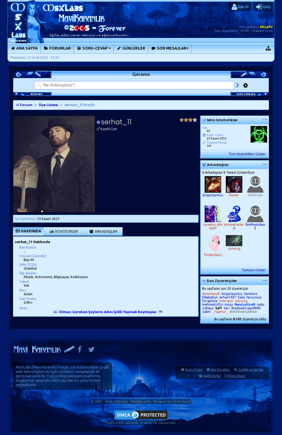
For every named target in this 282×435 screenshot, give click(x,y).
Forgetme (210, 301)
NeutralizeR (181, 401)
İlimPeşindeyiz (255, 226)
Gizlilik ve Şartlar (251, 369)
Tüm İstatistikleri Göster (247, 154)
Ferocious (254, 297)
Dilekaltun (210, 297)
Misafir (266, 27)
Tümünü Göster (254, 270)
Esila (241, 297)
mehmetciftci (212, 304)
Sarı (226, 308)
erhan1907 (227, 297)
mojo (229, 304)
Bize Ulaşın (237, 376)
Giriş (263, 6)
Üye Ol (240, 6)
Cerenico (250, 294)
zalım (206, 311)
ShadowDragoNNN (246, 308)
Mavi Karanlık (44, 367)
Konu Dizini (194, 369)
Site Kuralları (220, 369)
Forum (24, 105)
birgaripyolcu (213, 195)
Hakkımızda (212, 376)
